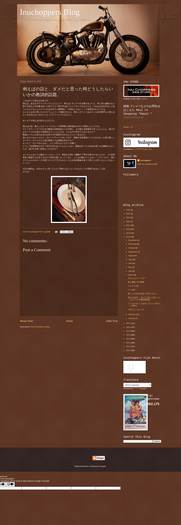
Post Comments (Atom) (40, 327)
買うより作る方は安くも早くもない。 (143, 294)
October (131, 248)
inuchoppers (145, 160)
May (130, 267)
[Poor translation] (10, 484)
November (132, 244)
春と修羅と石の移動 (136, 282)
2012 (128, 343)
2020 (128, 229)
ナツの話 (131, 290)
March (131, 275)
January (131, 318)
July (130, 259)
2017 (128, 323)
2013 (128, 339)
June (130, 263)
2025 (128, 210)
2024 (128, 214)
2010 (128, 350)
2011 (128, 346)
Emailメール (128, 127)
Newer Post (26, 321)
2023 (128, 218)
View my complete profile (147, 164)
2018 (128, 237)
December (132, 240)
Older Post (112, 321)
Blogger (103, 466)
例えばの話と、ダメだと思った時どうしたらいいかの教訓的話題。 (144, 298)
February (132, 314)
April (130, 271)
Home (69, 321)
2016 (128, 327)
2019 (128, 233)
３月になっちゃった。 (137, 309)
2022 (128, 221)
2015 (128, 331)
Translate (139, 388)
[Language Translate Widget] (137, 385)
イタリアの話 (133, 286)
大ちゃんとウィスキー (137, 278)
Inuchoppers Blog (50, 12)
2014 (128, 335)
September (133, 252)
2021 (128, 225)
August (131, 256)
